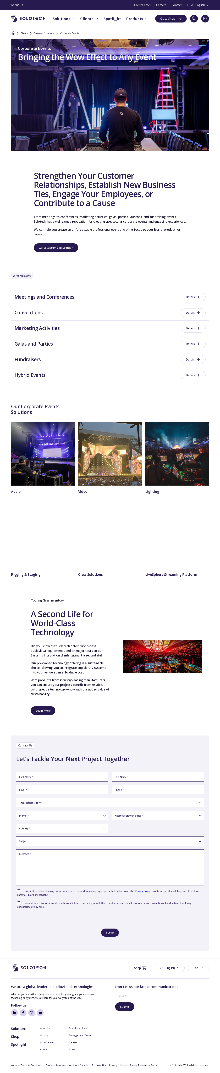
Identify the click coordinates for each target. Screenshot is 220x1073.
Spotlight (18, 1044)
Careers (73, 1042)
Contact (44, 1049)
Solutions (18, 1028)
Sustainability (99, 1065)
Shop (15, 1036)
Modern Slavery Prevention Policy (138, 1065)
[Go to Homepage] (29, 968)
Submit (124, 1007)
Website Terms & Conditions (26, 1065)
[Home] (13, 33)
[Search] (194, 19)
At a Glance (46, 1042)
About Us (45, 1028)
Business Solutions (44, 33)
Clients (24, 33)
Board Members (78, 1028)
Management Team (80, 1035)
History (44, 1035)
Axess (72, 1049)
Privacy (113, 1065)
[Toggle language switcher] (198, 5)
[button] (170, 968)
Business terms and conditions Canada (67, 1065)
